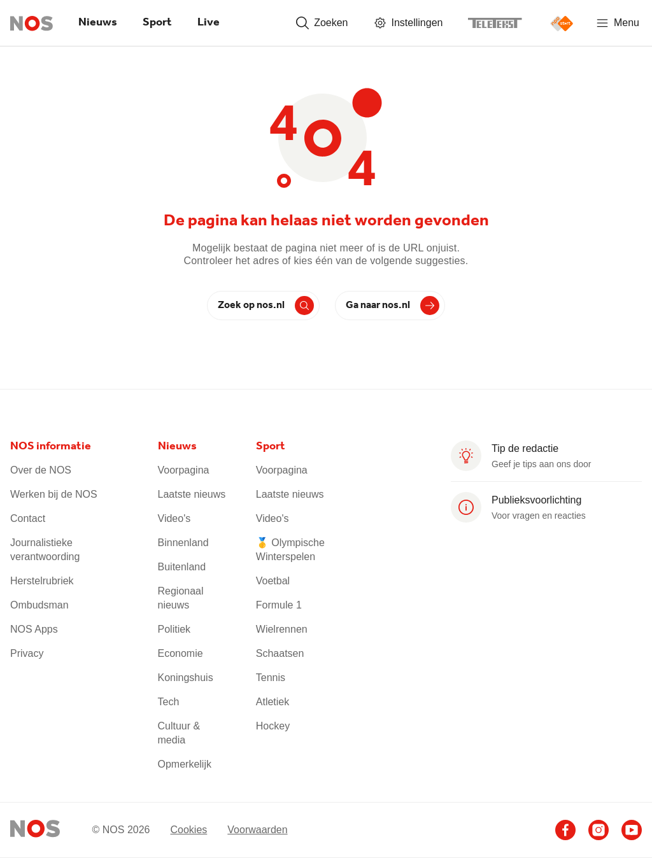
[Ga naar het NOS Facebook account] (565, 830)
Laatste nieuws (192, 494)
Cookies (188, 829)
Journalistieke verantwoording (45, 549)
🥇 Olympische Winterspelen (290, 549)
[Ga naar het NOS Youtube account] (631, 830)
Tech (169, 701)
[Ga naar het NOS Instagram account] (598, 830)
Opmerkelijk (184, 764)
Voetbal (273, 580)
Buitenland (182, 566)
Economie (180, 653)
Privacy (26, 653)
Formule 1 (279, 605)
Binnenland (183, 542)
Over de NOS (40, 470)
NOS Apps (34, 629)
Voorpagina (183, 470)
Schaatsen (280, 653)
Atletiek (272, 701)
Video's (174, 518)
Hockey (273, 726)
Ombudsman (39, 605)
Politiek (174, 629)
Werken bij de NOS (53, 494)
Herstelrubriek (42, 580)
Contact (27, 518)
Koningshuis (185, 677)
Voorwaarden (257, 829)
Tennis (270, 677)
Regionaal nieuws (181, 598)
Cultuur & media (179, 733)
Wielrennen (282, 629)
